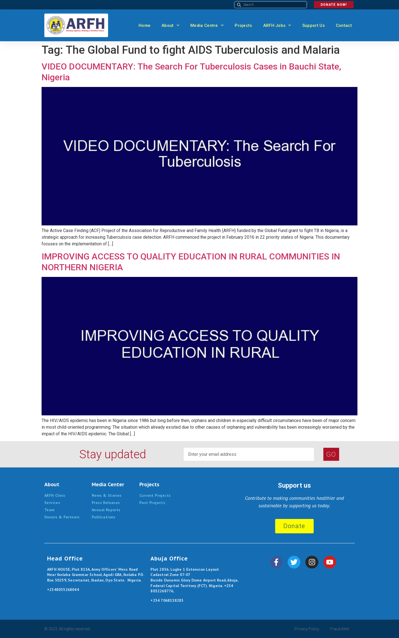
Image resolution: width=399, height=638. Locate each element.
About (170, 25)
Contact (344, 25)
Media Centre (207, 25)
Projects (243, 25)
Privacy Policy (307, 629)
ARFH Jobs (277, 25)
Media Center (108, 484)
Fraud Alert (339, 629)
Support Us (313, 25)
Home (144, 25)
